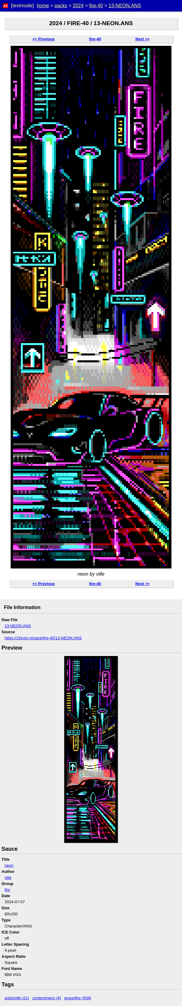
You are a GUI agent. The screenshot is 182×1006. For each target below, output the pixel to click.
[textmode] (22, 5)
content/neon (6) (46, 998)
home (43, 5)
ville (8, 877)
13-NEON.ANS (124, 5)
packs (60, 5)
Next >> (142, 39)
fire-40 (96, 5)
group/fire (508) (77, 998)
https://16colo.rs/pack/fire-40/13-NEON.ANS (43, 638)
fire (7, 889)
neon (9, 865)
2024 (78, 5)
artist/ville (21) (17, 998)
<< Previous (43, 39)
